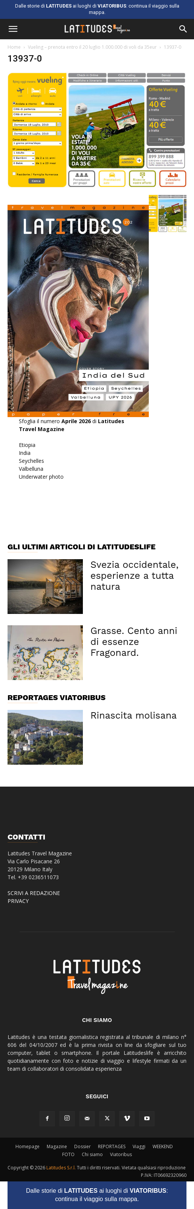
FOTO (68, 1154)
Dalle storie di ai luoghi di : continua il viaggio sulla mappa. (97, 1194)
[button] (13, 29)
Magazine (57, 1146)
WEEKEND (163, 1146)
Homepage (27, 1146)
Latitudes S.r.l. (61, 1167)
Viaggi (139, 1146)
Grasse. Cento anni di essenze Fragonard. (133, 641)
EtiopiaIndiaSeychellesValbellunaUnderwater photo (41, 460)
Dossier (82, 1146)
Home (14, 47)
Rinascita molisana (133, 715)
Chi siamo (92, 1154)
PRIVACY (18, 900)
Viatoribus (121, 1154)
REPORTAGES (111, 1146)
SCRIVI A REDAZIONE (34, 893)
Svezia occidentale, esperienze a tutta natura (134, 575)
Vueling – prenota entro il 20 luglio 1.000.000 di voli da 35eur (92, 47)
